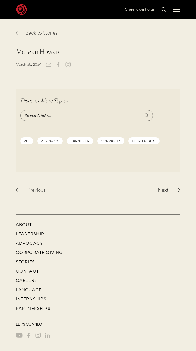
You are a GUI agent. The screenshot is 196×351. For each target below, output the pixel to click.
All (26, 141)
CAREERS (26, 280)
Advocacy (29, 243)
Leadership (30, 234)
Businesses (80, 141)
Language (29, 290)
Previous (31, 190)
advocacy (50, 141)
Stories (25, 262)
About (24, 225)
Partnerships (33, 308)
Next (169, 190)
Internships (31, 299)
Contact (27, 271)
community (111, 141)
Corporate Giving (39, 252)
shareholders (143, 141)
